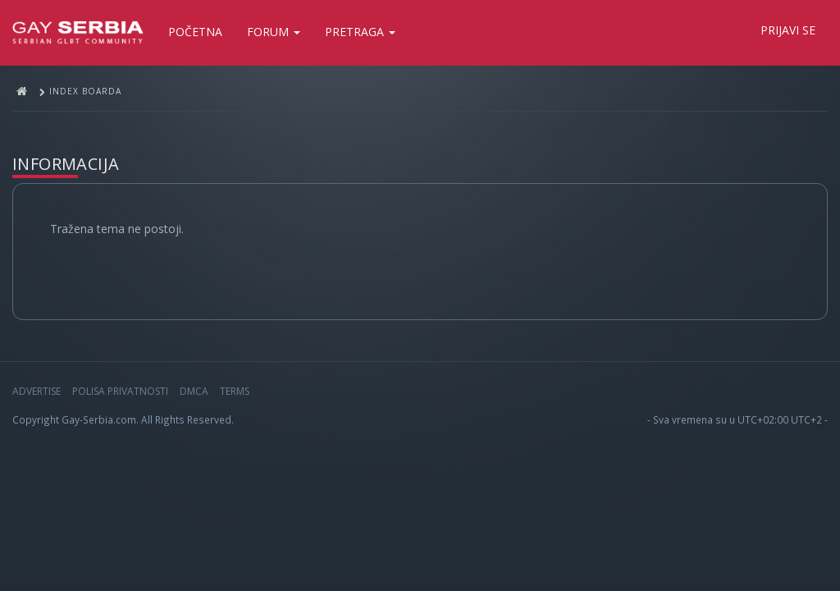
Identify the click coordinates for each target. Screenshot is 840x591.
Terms (234, 391)
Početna (195, 31)
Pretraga (360, 31)
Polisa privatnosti (120, 391)
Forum (273, 31)
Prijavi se (787, 30)
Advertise (36, 391)
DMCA (194, 391)
